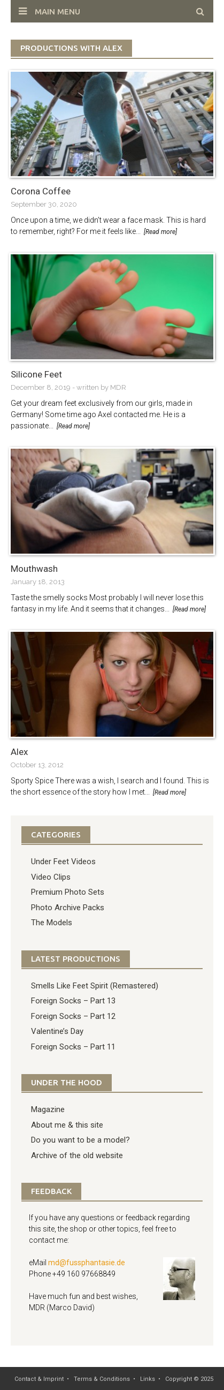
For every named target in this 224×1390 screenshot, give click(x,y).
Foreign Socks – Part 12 (73, 1016)
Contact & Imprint (39, 1379)
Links (147, 1379)
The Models (51, 922)
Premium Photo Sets (67, 892)
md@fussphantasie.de (86, 1262)
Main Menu (57, 11)
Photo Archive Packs (67, 907)
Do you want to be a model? (80, 1140)
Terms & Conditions (102, 1379)
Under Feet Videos (63, 861)
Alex (19, 751)
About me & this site (67, 1125)
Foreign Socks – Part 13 (73, 1001)
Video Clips (51, 877)
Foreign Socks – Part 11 (73, 1047)
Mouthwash (34, 568)
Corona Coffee (41, 191)
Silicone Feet (36, 374)
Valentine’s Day (57, 1031)
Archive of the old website (77, 1155)
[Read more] (160, 232)
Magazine (48, 1109)
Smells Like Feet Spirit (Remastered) (94, 986)
